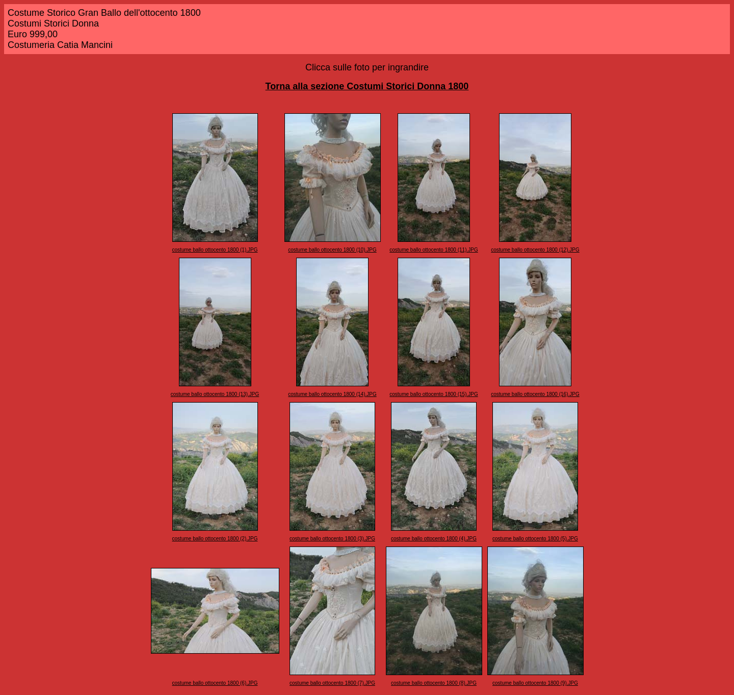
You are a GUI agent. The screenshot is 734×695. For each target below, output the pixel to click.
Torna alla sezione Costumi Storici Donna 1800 (367, 86)
